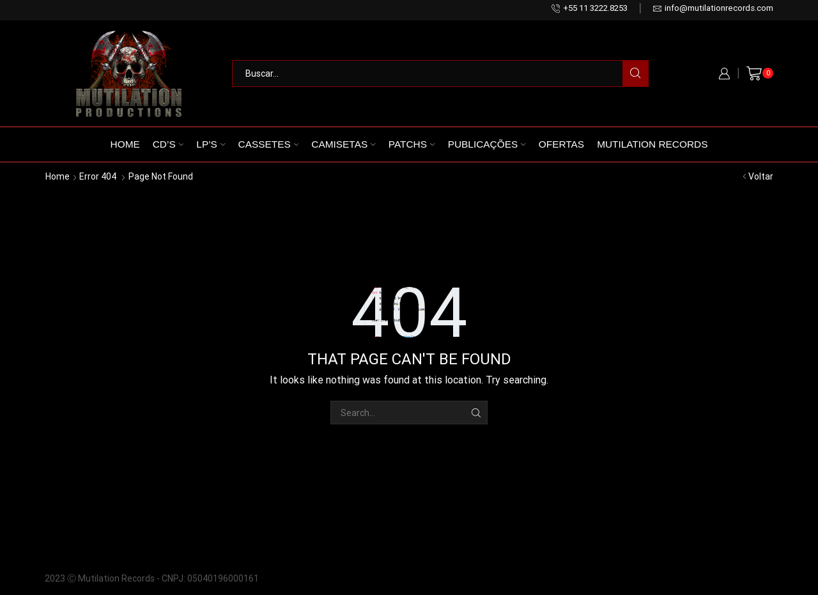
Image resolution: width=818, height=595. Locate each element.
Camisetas (343, 144)
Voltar (760, 176)
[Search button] (635, 73)
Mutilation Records (652, 144)
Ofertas (561, 144)
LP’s (210, 144)
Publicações (487, 144)
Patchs (412, 144)
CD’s (168, 144)
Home (125, 144)
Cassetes (268, 144)
